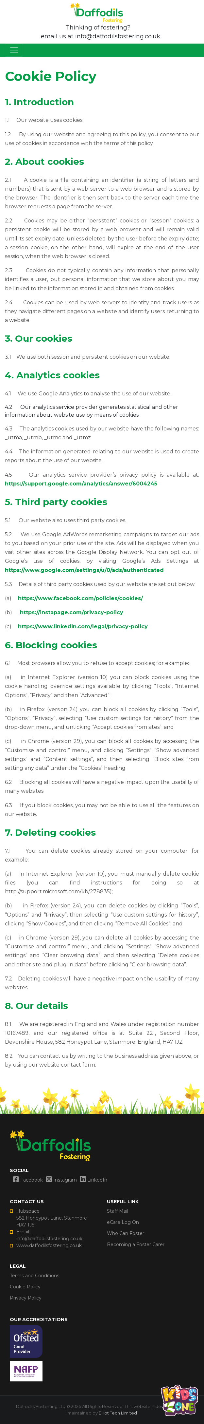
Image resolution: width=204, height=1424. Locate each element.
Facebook (28, 1180)
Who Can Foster (125, 1233)
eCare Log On (123, 1222)
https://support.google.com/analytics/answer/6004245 (81, 484)
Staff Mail (117, 1211)
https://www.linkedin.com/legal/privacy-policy (83, 626)
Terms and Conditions (34, 1276)
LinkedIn (93, 1180)
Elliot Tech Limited (118, 1412)
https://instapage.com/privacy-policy (71, 612)
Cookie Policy (25, 1287)
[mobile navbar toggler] (14, 50)
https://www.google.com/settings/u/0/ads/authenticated (84, 570)
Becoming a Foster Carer (135, 1244)
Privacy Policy (26, 1298)
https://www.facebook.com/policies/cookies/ (80, 598)
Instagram (61, 1180)
